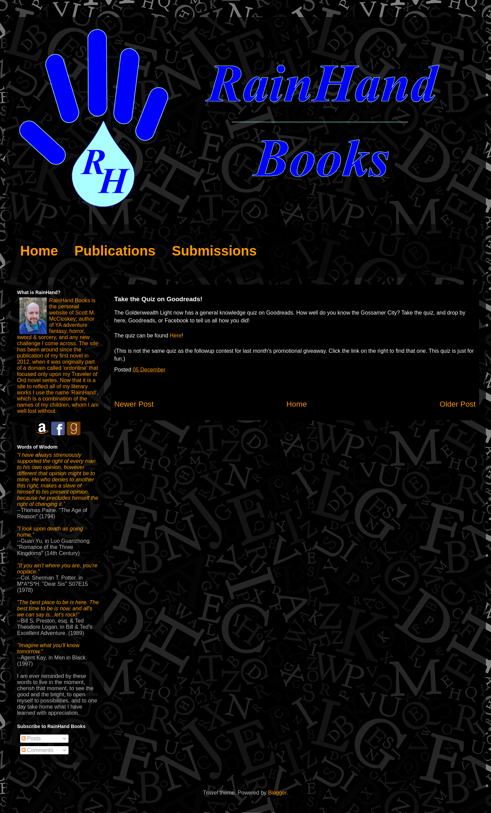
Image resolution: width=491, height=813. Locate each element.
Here (176, 335)
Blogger (277, 793)
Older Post (458, 404)
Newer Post (134, 404)
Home (296, 404)
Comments (37, 750)
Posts (31, 738)
